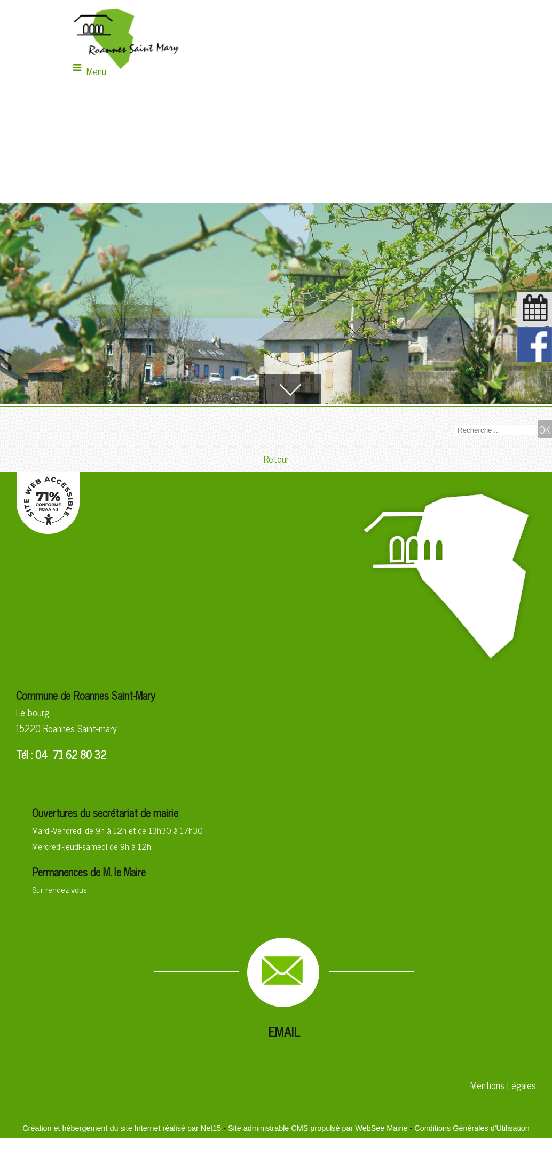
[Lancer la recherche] (545, 429)
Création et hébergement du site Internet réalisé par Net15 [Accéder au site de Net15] (121, 1128)
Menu (96, 71)
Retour (276, 459)
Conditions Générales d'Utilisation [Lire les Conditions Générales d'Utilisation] (472, 1128)
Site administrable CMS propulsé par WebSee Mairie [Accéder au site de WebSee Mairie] (317, 1128)
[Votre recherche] (495, 430)
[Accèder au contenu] (290, 389)
